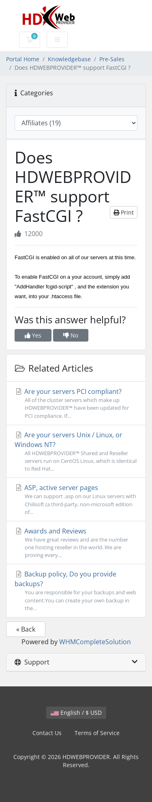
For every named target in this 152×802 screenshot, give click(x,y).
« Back (25, 629)
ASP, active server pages (76, 499)
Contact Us (47, 733)
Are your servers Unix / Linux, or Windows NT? (76, 451)
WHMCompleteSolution (95, 641)
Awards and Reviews (76, 543)
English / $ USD (76, 712)
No (70, 335)
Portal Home (22, 59)
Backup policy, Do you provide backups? (76, 591)
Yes (33, 335)
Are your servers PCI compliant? (76, 403)
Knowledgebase (69, 59)
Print (123, 212)
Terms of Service (97, 733)
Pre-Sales (111, 59)
